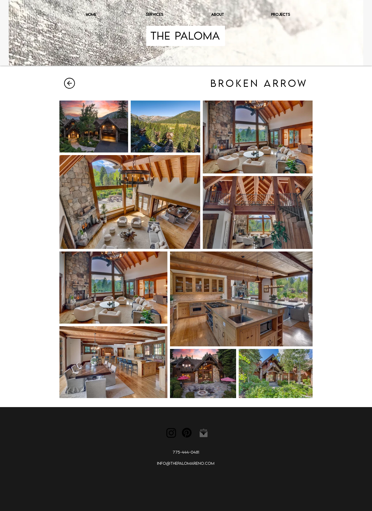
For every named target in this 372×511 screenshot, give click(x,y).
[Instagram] (171, 432)
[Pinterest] (186, 432)
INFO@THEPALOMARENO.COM (185, 463)
